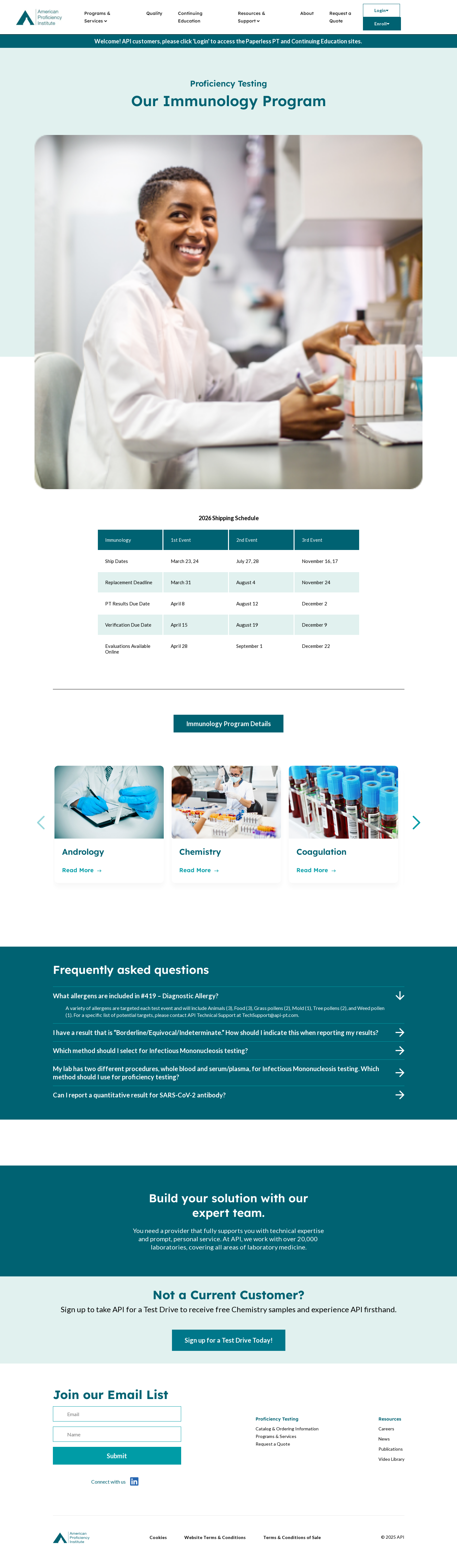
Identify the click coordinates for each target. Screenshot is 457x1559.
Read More (81, 870)
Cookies (158, 1537)
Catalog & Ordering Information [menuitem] (287, 1428)
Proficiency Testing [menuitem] (277, 1419)
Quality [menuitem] (154, 13)
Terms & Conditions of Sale (292, 1537)
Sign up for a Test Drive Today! (229, 1340)
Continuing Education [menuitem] (190, 17)
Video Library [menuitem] (391, 1459)
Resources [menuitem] (389, 1419)
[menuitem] (381, 10)
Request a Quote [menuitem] (340, 17)
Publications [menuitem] (390, 1449)
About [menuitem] (307, 13)
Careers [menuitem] (386, 1428)
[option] (109, 824)
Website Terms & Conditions (215, 1537)
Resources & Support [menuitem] (251, 17)
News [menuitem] (384, 1438)
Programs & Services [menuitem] (97, 17)
